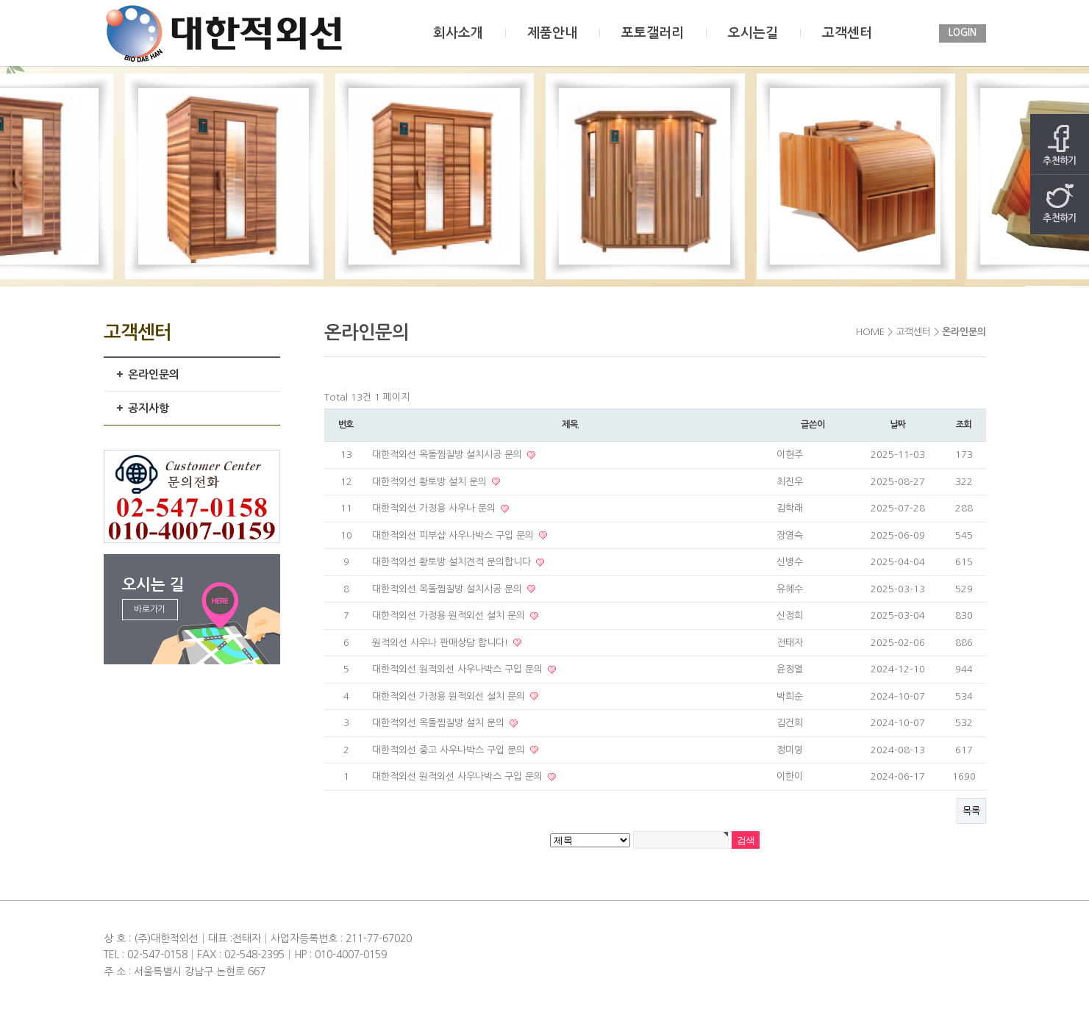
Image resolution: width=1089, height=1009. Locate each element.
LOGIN (962, 32)
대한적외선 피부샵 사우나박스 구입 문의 (454, 535)
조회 (964, 424)
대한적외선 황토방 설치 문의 (431, 481)
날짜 (898, 424)
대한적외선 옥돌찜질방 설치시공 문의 (448, 454)
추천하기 (1059, 145)
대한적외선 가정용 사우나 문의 (435, 508)
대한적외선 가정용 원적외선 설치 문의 (450, 615)
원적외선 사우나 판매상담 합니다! (441, 642)
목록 (971, 811)
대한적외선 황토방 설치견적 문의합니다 (453, 562)
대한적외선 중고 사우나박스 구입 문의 (450, 750)
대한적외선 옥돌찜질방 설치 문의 (439, 723)
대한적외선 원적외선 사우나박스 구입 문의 (459, 669)
